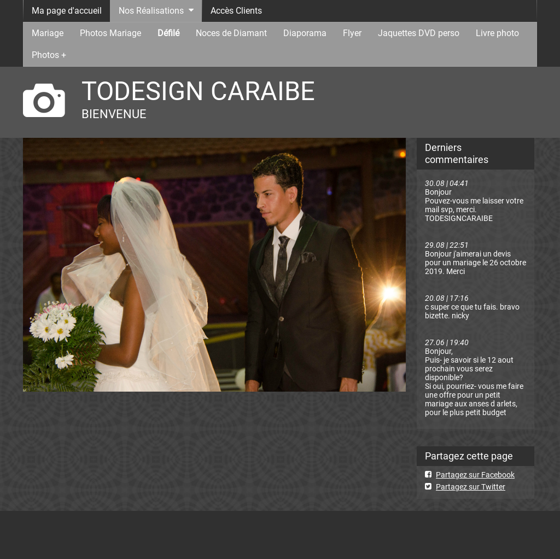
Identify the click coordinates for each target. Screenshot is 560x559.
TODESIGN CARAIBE (198, 91)
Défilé (168, 33)
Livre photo (497, 33)
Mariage (47, 33)
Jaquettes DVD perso (418, 33)
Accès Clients (236, 10)
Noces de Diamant (231, 33)
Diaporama (304, 33)
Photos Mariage (110, 33)
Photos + (49, 55)
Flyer (352, 33)
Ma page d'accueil (67, 10)
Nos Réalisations (151, 10)
